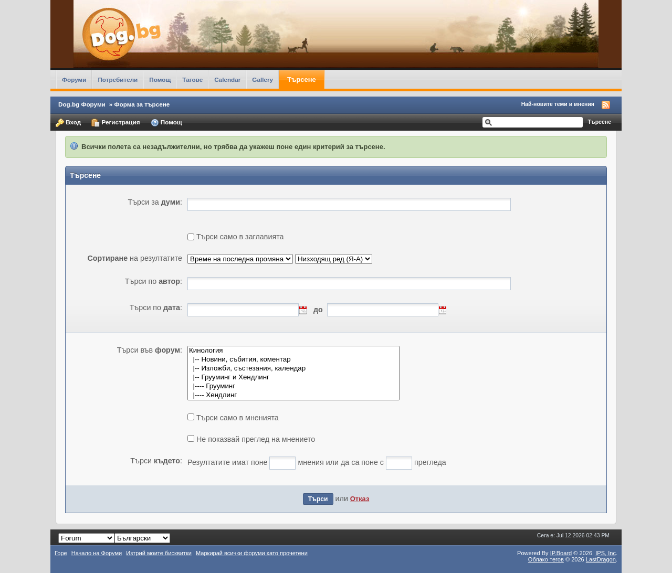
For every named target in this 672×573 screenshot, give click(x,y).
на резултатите (134, 258)
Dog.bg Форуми (82, 104)
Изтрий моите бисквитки (159, 553)
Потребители (118, 79)
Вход (68, 123)
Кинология (293, 350)
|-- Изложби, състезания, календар (293, 368)
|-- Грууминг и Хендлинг (293, 377)
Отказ (359, 499)
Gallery (262, 79)
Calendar (227, 79)
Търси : (156, 461)
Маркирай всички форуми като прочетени (252, 553)
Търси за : (155, 202)
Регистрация (115, 123)
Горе (61, 553)
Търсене (301, 79)
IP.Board (561, 553)
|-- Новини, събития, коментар (293, 359)
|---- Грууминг (293, 386)
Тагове (192, 79)
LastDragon (601, 559)
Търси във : (149, 350)
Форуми (74, 79)
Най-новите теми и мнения (557, 104)
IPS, (605, 553)
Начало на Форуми (96, 553)
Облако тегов (546, 559)
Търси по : (153, 281)
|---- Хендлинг (293, 395)
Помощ (160, 79)
